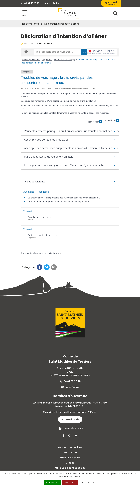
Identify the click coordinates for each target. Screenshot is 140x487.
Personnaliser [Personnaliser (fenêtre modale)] (88, 482)
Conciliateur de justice (39, 217)
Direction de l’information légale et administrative (41, 253)
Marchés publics (73, 428)
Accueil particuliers (31, 59)
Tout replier (95, 121)
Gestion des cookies (70, 447)
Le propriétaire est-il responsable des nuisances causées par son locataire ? (64, 197)
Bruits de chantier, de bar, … (42, 235)
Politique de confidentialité (70, 468)
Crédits (70, 462)
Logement (47, 59)
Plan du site (70, 452)
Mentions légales (70, 457)
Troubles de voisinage (64, 59)
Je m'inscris (70, 419)
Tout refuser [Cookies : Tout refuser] (70, 482)
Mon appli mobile (111, 3)
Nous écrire (70, 387)
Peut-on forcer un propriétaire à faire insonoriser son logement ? (58, 201)
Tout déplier (112, 120)
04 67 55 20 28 (70, 381)
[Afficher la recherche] (115, 13)
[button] (70, 131)
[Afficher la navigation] (25, 13)
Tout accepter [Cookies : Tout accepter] (52, 482)
